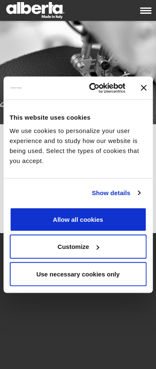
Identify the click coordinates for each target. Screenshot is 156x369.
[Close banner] (143, 88)
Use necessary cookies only (77, 273)
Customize (78, 246)
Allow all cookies (78, 219)
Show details (111, 192)
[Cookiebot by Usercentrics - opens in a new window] (93, 88)
